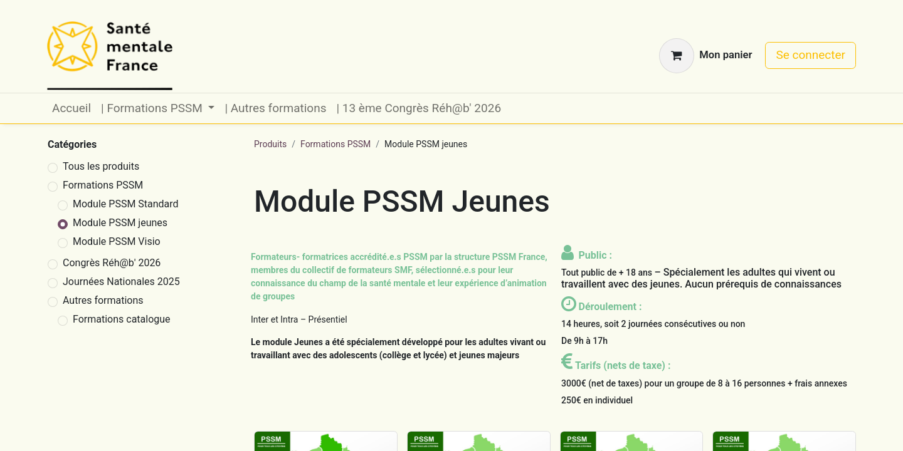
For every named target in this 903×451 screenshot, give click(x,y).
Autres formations (103, 300)
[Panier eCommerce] (705, 56)
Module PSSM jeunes (120, 223)
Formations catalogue (122, 319)
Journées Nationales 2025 (121, 282)
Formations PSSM (103, 185)
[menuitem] (71, 109)
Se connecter (810, 55)
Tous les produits (101, 166)
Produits (270, 144)
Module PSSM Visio (117, 241)
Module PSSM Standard (126, 204)
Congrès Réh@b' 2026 (112, 263)
